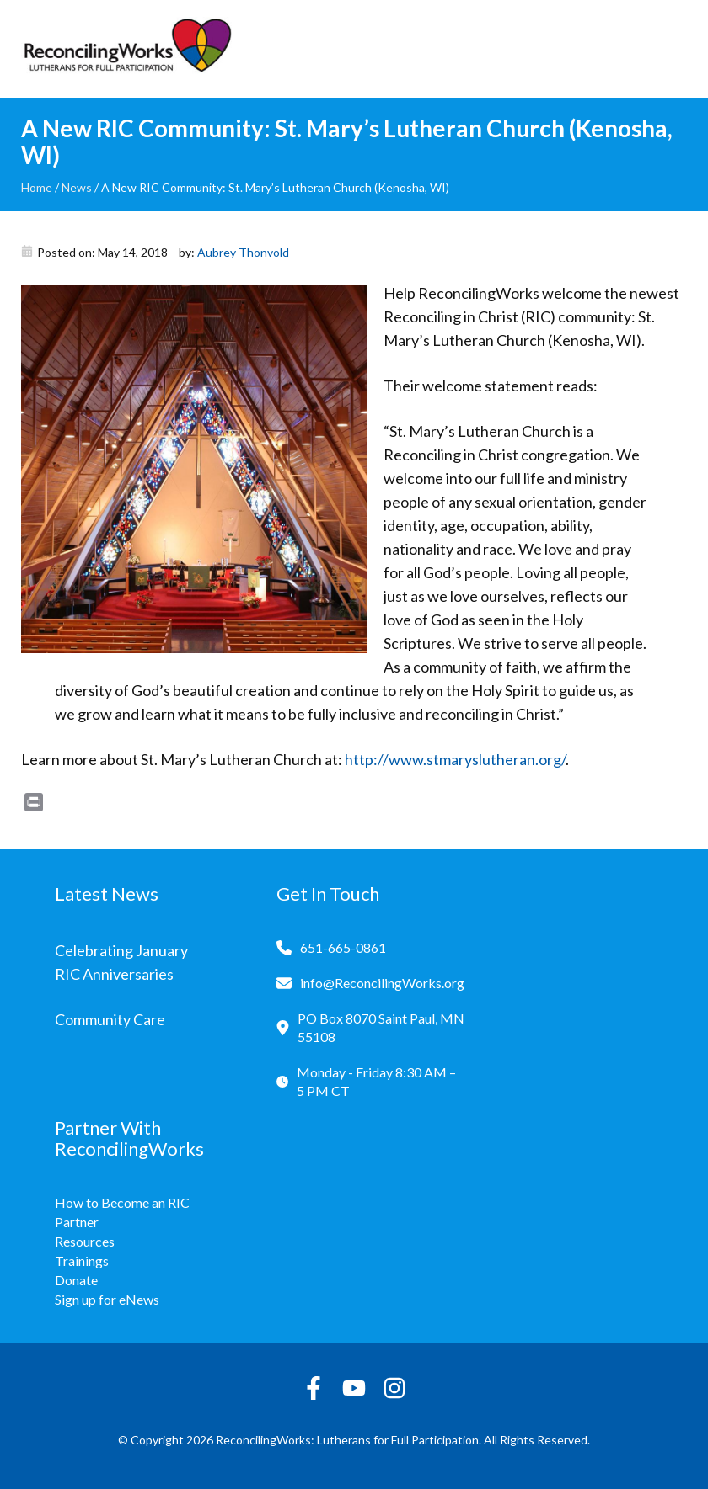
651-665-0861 (343, 947)
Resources (85, 1241)
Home (36, 187)
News (77, 187)
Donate (76, 1280)
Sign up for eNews (107, 1299)
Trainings (82, 1260)
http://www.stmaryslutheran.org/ (454, 759)
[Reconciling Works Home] (126, 49)
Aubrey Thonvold (243, 252)
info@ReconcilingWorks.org (382, 983)
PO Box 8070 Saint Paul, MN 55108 (381, 1027)
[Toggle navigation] (674, 48)
